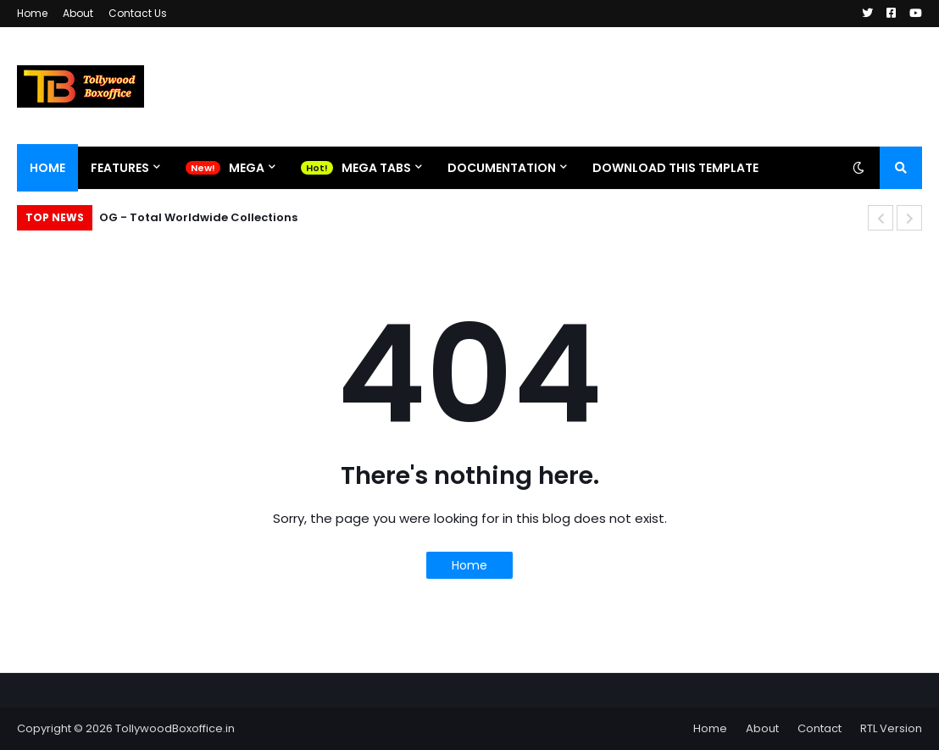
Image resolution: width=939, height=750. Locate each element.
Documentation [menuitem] (501, 167)
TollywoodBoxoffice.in (175, 728)
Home (32, 13)
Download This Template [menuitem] (675, 167)
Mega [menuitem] (246, 167)
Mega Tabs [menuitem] (376, 167)
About (78, 13)
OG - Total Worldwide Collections (198, 217)
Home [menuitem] (47, 167)
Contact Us (137, 13)
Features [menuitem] (120, 167)
